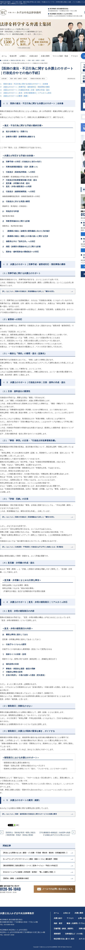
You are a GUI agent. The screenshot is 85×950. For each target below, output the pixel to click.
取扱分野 (13, 56)
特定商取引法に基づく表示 (64, 939)
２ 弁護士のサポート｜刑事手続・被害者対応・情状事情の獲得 (25, 87)
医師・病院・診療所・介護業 (36, 60)
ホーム (4, 56)
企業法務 (5, 60)
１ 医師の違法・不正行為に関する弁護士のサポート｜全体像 (24, 84)
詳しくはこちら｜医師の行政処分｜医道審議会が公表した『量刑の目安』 (28, 291)
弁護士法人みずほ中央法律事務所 (17, 913)
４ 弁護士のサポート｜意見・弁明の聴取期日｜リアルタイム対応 (25, 93)
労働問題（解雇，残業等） (64, 928)
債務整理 (57, 934)
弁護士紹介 (33, 56)
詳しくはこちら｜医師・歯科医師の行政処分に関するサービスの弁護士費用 (29, 814)
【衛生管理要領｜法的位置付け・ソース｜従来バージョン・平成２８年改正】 (30, 865)
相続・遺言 (58, 923)
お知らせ (66, 913)
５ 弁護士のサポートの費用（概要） (14, 96)
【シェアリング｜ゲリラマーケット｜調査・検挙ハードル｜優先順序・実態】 (30, 859)
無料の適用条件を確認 (24, 47)
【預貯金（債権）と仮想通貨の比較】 (16, 878)
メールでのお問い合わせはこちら (57, 889)
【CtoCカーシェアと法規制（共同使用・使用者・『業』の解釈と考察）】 (29, 872)
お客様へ (23, 56)
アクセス (74, 56)
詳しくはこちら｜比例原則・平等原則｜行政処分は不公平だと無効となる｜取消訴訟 (32, 547)
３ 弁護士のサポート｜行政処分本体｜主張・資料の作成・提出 (25, 90)
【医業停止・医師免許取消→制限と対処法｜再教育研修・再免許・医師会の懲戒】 (20, 834)
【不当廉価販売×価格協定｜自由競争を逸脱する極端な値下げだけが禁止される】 (54, 834)
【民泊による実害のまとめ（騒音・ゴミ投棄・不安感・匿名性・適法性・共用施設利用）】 (35, 853)
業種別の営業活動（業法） (18, 60)
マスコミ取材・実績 (60, 56)
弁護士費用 (45, 56)
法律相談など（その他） (74, 934)
